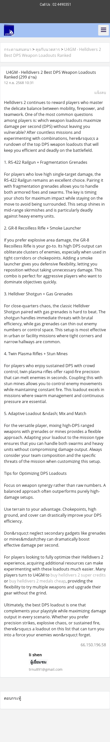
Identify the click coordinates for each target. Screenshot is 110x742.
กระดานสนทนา (17, 49)
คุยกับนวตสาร (48, 49)
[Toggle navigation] (103, 30)
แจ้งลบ (100, 92)
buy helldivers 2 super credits (78, 575)
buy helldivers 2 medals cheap (37, 581)
